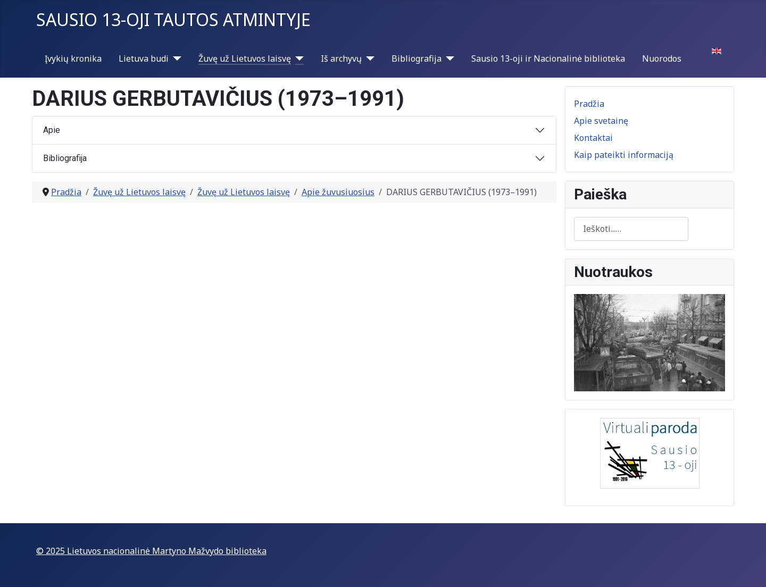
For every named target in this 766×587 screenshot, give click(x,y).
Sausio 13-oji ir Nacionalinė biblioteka (548, 58)
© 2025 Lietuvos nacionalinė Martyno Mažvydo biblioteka (151, 551)
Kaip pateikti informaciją (623, 155)
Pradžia (589, 104)
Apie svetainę (601, 121)
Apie (51, 130)
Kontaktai (593, 138)
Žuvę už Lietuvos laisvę (244, 58)
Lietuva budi (144, 58)
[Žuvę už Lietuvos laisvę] (297, 58)
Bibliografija (417, 58)
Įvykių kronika (73, 58)
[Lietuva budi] (175, 58)
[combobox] (631, 229)
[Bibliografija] (448, 58)
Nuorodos (661, 58)
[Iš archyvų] (368, 58)
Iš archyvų (341, 58)
